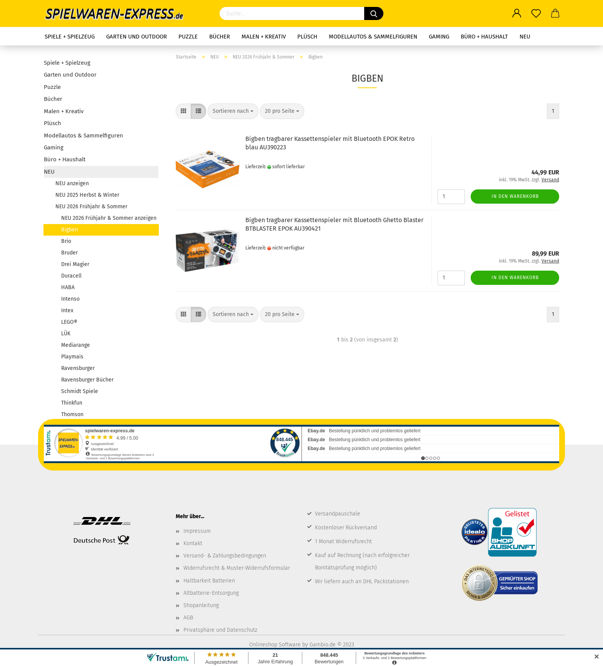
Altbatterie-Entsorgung (211, 593)
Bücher (219, 36)
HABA (68, 287)
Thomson (72, 414)
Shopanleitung (201, 605)
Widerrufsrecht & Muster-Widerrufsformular (236, 568)
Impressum (197, 531)
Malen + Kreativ (264, 36)
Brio (66, 241)
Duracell (71, 276)
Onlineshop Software (275, 644)
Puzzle (188, 36)
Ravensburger (78, 368)
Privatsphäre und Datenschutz (220, 630)
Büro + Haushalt (484, 36)
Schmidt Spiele (79, 391)
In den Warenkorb (515, 196)
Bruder (69, 252)
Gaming (439, 36)
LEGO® (69, 322)
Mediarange (75, 345)
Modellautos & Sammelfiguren (373, 36)
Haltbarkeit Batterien (209, 580)
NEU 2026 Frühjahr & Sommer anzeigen (109, 218)
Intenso (70, 299)
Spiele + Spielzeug (70, 36)
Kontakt (192, 543)
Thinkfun (71, 403)
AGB (188, 617)
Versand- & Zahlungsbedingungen (224, 555)
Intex (67, 310)
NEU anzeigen (72, 183)
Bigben (69, 229)
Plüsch (307, 36)
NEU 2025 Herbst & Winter (87, 195)
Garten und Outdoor (136, 36)
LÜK (65, 333)
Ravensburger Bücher (87, 380)
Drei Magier (75, 264)
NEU (525, 36)
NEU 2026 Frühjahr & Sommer (91, 206)
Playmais (72, 356)
